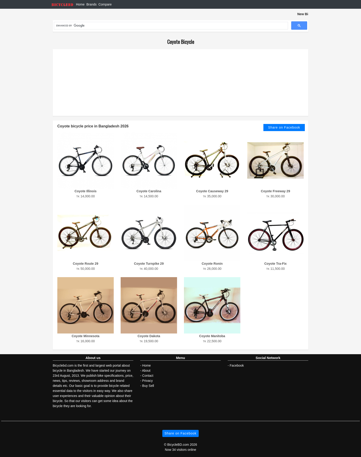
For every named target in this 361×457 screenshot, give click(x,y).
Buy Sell (148, 386)
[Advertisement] (180, 82)
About (146, 370)
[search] (170, 25)
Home (80, 4)
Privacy (147, 380)
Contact (147, 375)
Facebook (237, 365)
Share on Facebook (284, 127)
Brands (91, 4)
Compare (105, 4)
